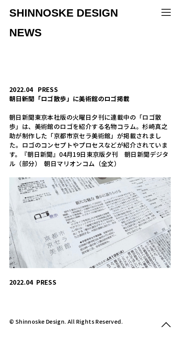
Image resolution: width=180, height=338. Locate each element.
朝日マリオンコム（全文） (82, 163)
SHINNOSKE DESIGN (63, 13)
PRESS (48, 89)
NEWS (25, 33)
